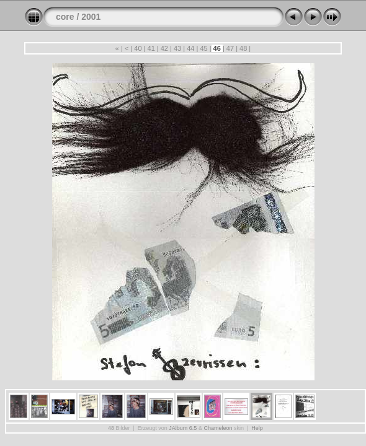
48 (243, 48)
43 (177, 48)
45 (203, 48)
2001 (90, 17)
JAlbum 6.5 (183, 428)
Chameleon (217, 428)
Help (257, 428)
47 (230, 48)
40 (137, 48)
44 (190, 48)
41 (150, 48)
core (65, 17)
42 (164, 48)
